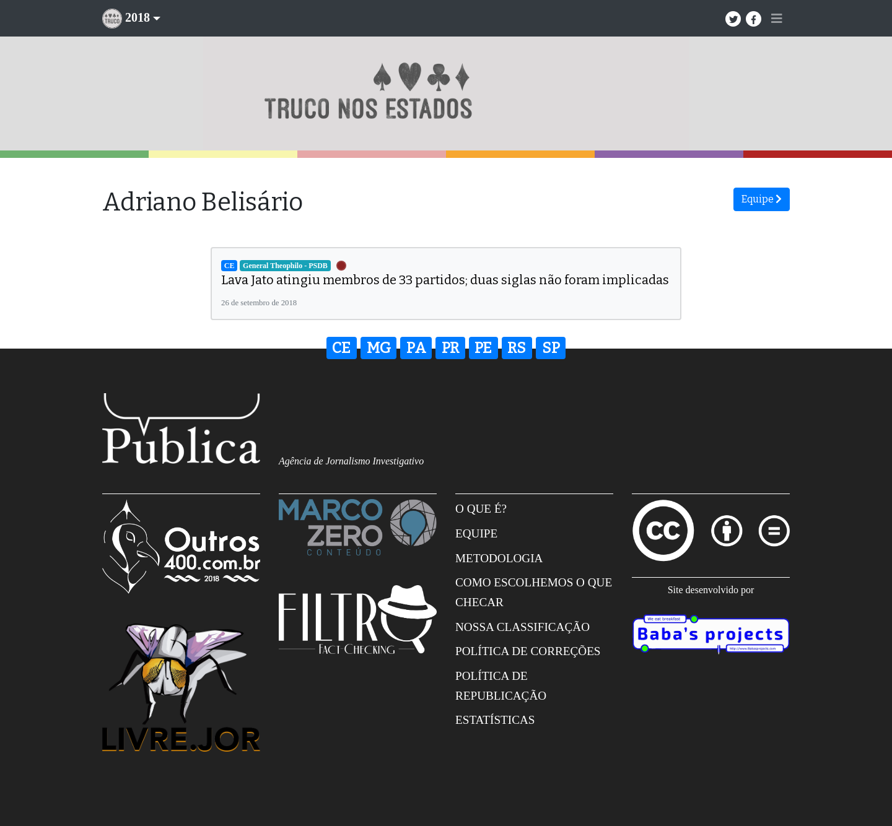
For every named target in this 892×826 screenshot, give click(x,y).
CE (229, 265)
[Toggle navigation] (777, 18)
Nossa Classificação (522, 626)
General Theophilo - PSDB (285, 265)
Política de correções (528, 651)
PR (450, 348)
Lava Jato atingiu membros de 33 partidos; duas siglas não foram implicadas (445, 279)
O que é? (481, 508)
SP (551, 348)
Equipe (761, 199)
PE (483, 348)
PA (416, 348)
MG (379, 348)
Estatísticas (495, 719)
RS (516, 348)
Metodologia (499, 558)
